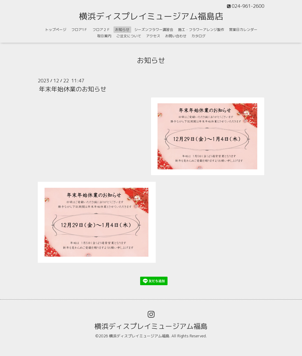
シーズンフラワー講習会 (153, 29)
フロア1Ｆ (79, 29)
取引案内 (104, 36)
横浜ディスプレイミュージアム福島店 (151, 16)
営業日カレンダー (243, 29)
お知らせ (122, 29)
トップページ (55, 29)
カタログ (198, 36)
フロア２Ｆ (101, 29)
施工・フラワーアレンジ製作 (201, 29)
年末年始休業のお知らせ (72, 89)
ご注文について (128, 36)
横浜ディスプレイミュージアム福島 (151, 326)
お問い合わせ (175, 36)
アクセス (153, 36)
